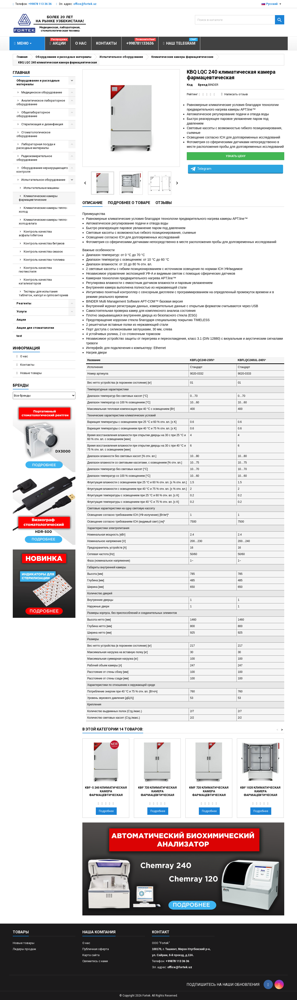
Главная (21, 72)
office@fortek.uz (85, 4)
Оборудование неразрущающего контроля (42, 169)
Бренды (21, 385)
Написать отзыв (236, 94)
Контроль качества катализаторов (35, 281)
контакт (160, 932)
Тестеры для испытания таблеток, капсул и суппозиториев (43, 293)
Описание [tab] (92, 203)
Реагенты (23, 303)
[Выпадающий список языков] (271, 4)
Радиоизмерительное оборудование (34, 157)
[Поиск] (239, 19)
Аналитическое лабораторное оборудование (40, 102)
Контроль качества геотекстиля (35, 269)
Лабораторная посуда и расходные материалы (35, 146)
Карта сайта (91, 955)
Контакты (26, 364)
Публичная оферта (95, 949)
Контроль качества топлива (44, 259)
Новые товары (30, 373)
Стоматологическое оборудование (33, 134)
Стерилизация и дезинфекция (42, 124)
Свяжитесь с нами (95, 961)
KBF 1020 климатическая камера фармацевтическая (260, 791)
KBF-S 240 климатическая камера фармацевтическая (106, 791)
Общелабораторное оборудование (33, 114)
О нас (23, 356)
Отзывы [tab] (163, 203)
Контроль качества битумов (44, 243)
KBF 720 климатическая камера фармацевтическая (157, 791)
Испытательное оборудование (43, 179)
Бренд (202, 84)
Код (190, 84)
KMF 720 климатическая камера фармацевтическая (209, 791)
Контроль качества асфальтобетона (35, 233)
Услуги (21, 311)
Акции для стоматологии (35, 327)
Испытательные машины (41, 188)
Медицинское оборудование (41, 92)
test (19, 336)
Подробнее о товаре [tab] (129, 203)
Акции (21, 319)
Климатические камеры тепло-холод (43, 209)
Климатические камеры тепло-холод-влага (43, 221)
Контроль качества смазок (43, 251)
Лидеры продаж (24, 949)
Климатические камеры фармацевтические (38, 197)
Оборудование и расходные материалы (38, 82)
